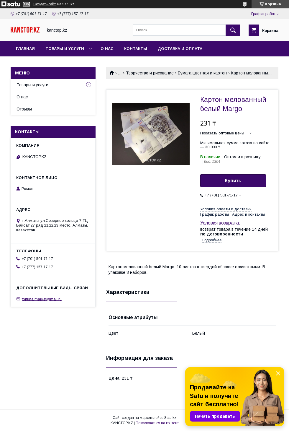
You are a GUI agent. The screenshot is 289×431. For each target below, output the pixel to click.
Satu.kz (170, 418)
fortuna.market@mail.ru (42, 299)
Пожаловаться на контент (157, 423)
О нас (107, 48)
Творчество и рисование (150, 73)
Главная (25, 48)
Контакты (135, 48)
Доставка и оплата (180, 48)
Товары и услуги (64, 48)
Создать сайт (44, 4)
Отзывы (24, 109)
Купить (233, 180)
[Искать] (233, 30)
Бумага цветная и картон (202, 73)
